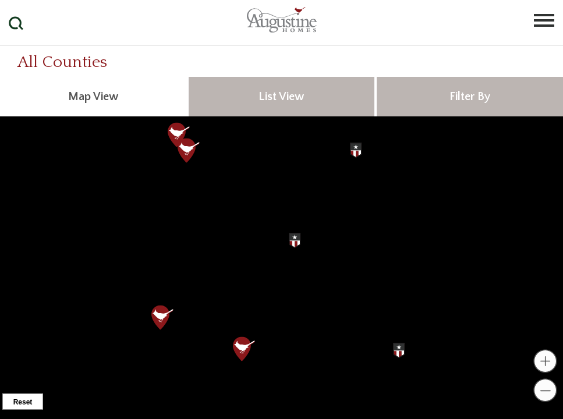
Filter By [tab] (469, 96)
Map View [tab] (93, 96)
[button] (28, 8)
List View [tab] (281, 96)
